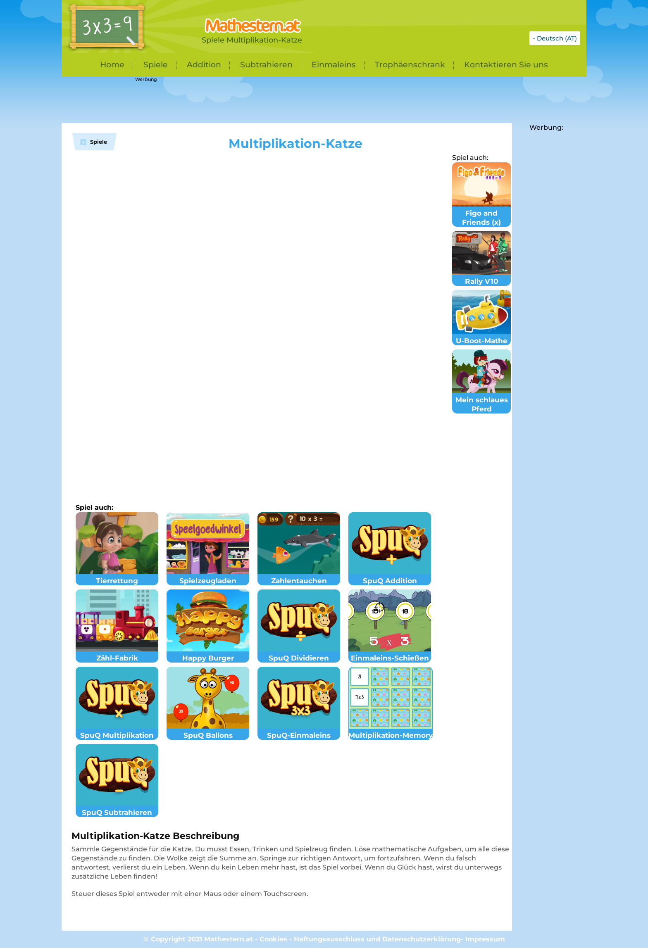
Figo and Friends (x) (481, 213)
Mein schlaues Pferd (481, 400)
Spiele (155, 64)
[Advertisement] (268, 100)
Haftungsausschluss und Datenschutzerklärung (377, 939)
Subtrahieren (266, 64)
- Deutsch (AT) (555, 38)
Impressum (485, 939)
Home (112, 64)
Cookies (273, 939)
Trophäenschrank (410, 64)
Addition (204, 64)
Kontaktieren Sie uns (506, 64)
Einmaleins (334, 64)
